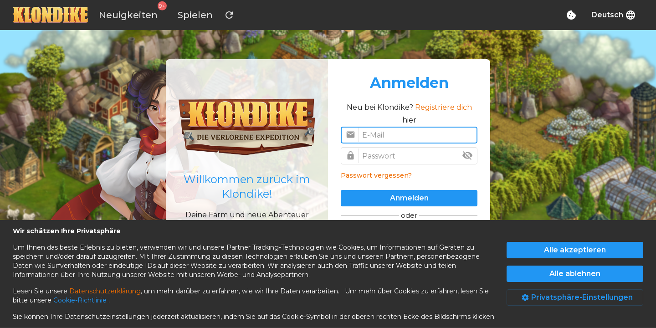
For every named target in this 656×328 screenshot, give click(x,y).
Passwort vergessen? (376, 175)
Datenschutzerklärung (105, 291)
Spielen (195, 15)
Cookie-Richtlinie (80, 300)
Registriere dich (443, 107)
